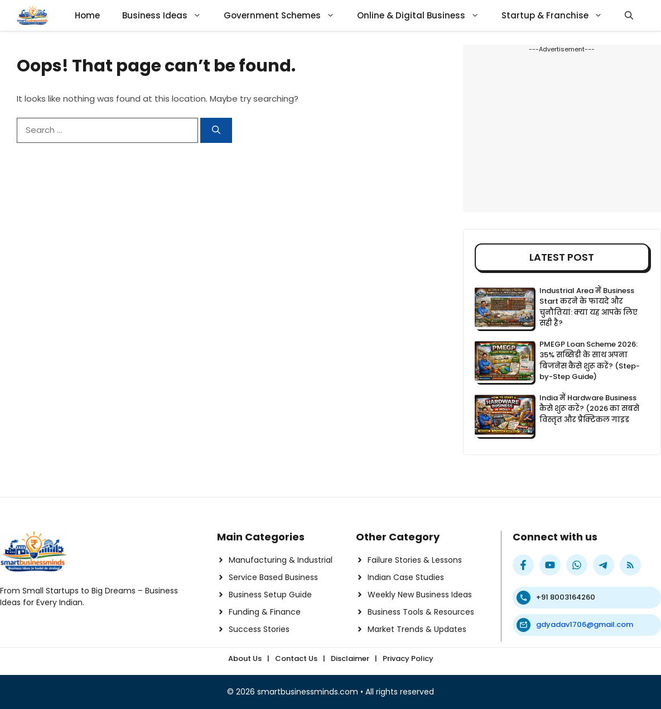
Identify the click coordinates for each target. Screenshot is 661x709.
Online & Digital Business (423, 15)
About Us (245, 658)
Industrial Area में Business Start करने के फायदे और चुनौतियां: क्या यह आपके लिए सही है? (588, 307)
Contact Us (296, 658)
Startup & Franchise (557, 15)
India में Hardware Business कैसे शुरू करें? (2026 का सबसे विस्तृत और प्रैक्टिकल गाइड (589, 408)
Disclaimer (350, 658)
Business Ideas (167, 15)
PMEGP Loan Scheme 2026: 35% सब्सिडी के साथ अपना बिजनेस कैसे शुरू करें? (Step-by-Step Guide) (589, 360)
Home (87, 15)
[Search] (216, 130)
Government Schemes (285, 15)
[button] (629, 15)
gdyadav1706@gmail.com (584, 624)
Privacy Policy (408, 658)
